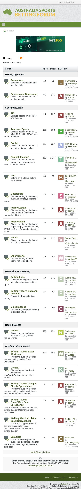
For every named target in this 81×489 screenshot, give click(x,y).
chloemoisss (71, 312)
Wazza (71, 355)
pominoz (72, 280)
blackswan (70, 181)
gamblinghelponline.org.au (40, 465)
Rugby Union (18, 221)
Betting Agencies (14, 74)
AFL (13, 113)
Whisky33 (72, 259)
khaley (71, 371)
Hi (66, 368)
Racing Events (13, 325)
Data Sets (16, 437)
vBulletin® (64, 484)
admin (71, 97)
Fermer (71, 132)
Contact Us (59, 477)
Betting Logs (18, 277)
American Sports (20, 129)
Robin (70, 333)
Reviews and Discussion (24, 94)
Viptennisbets (71, 243)
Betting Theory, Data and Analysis (24, 292)
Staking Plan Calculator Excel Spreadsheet (23, 419)
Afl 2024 (69, 114)
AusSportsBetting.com (17, 346)
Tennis (14, 237)
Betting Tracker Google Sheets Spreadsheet (23, 385)
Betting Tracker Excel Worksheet (22, 353)
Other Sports (18, 256)
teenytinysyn (71, 162)
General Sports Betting (17, 271)
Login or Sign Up (67, 2)
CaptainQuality (72, 442)
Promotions (17, 80)
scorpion (72, 197)
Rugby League (18, 207)
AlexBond (72, 146)
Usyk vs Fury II (72, 256)
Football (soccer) (20, 157)
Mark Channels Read (40, 452)
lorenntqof (72, 83)
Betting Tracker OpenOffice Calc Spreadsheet (19, 402)
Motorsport (17, 193)
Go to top (73, 477)
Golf (13, 175)
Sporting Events (14, 107)
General (15, 330)
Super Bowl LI (71, 130)
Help (47, 477)
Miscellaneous (18, 307)
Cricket (14, 143)
